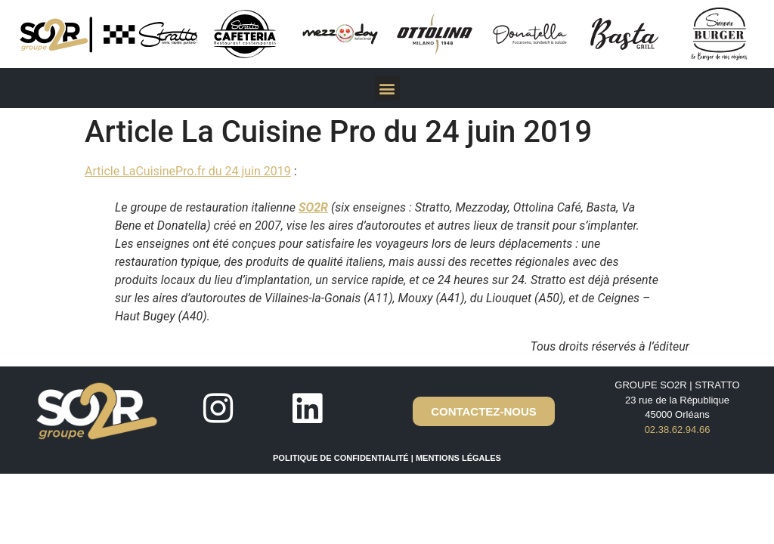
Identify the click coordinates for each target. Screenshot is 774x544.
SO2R (313, 207)
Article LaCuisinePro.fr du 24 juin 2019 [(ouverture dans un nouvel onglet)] (188, 171)
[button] (387, 88)
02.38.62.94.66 (678, 429)
